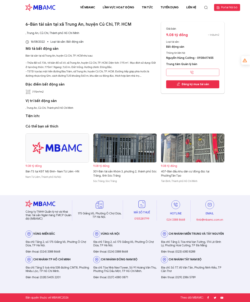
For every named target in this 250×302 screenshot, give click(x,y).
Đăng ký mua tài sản (193, 84)
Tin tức (147, 7)
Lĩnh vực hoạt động (118, 7)
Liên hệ (191, 7)
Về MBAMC (87, 7)
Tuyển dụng (170, 7)
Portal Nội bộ (227, 7)
